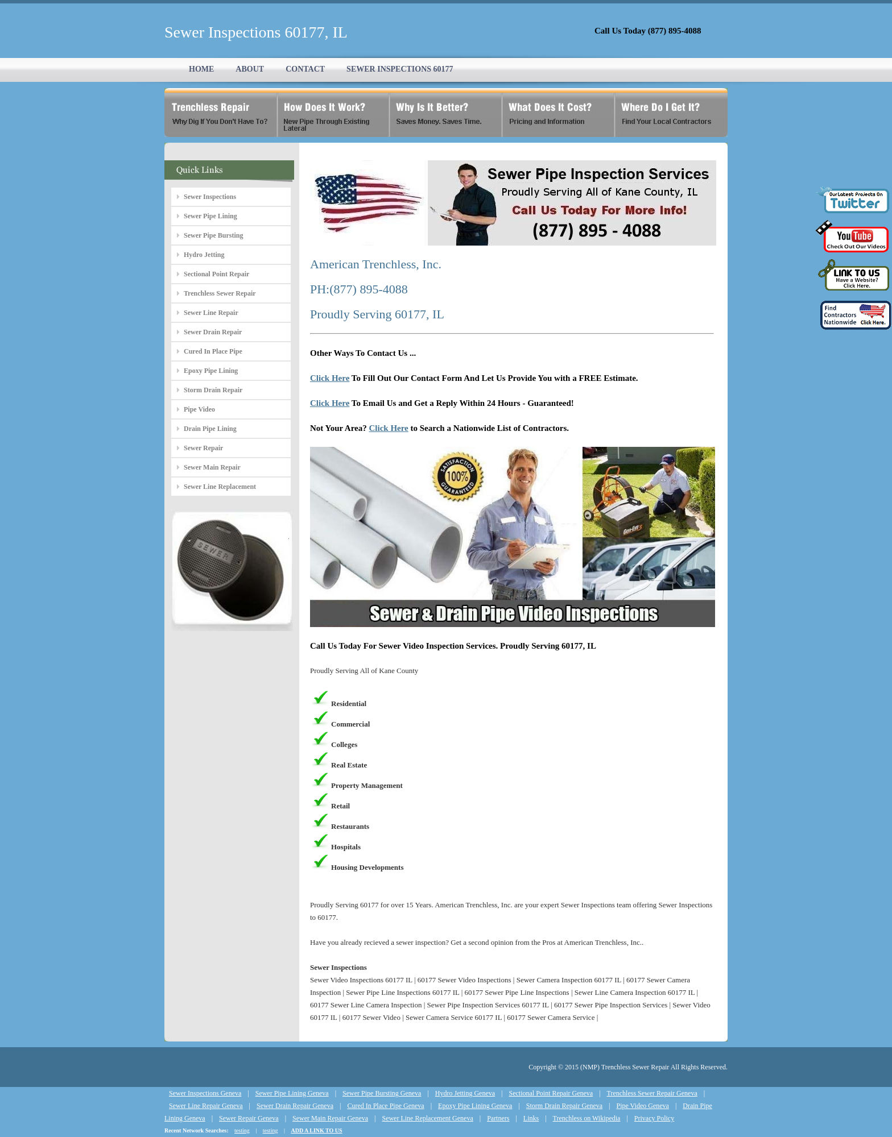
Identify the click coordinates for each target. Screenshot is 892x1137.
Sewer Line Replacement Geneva (427, 1118)
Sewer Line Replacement (220, 487)
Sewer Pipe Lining (210, 216)
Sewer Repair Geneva (249, 1118)
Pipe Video (199, 409)
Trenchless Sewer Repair (220, 293)
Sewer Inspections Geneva (205, 1093)
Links (531, 1118)
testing (242, 1130)
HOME (201, 69)
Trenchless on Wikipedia (587, 1118)
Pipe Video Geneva (643, 1106)
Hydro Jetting (204, 255)
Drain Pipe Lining (210, 429)
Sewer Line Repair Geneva (206, 1106)
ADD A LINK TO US (316, 1130)
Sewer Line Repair (211, 313)
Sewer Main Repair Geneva (330, 1118)
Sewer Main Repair (212, 467)
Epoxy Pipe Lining (211, 371)
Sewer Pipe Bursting (213, 235)
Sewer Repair (203, 448)
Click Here (329, 378)
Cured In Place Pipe (213, 351)
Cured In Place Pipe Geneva (385, 1106)
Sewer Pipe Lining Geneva (292, 1093)
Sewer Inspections (210, 197)
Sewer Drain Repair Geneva (295, 1106)
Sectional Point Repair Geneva (551, 1093)
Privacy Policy (654, 1118)
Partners (498, 1118)
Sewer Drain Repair (213, 332)
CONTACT (305, 69)
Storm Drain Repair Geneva (564, 1106)
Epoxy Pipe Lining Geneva (475, 1106)
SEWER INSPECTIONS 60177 (399, 69)
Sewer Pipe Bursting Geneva (381, 1093)
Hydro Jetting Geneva (465, 1093)
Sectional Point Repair (216, 274)
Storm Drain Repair (213, 390)
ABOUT (250, 69)
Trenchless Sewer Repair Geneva (652, 1093)
